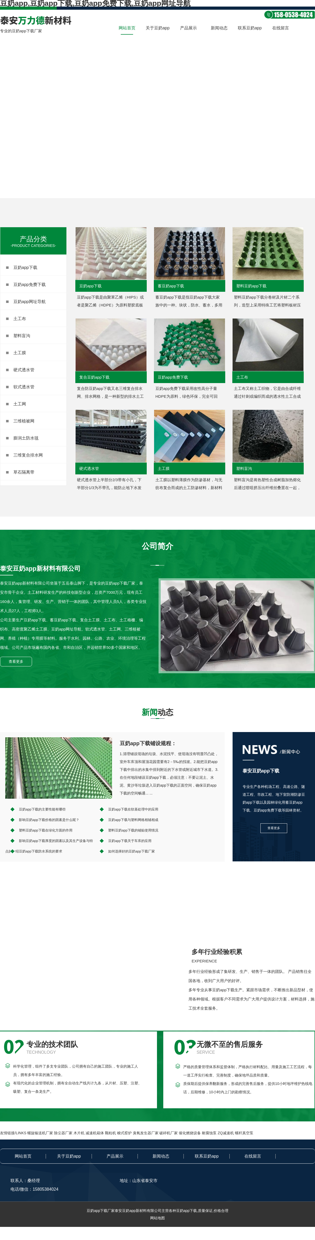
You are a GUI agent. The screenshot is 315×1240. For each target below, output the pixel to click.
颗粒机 (110, 1133)
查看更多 (16, 661)
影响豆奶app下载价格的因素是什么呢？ (49, 820)
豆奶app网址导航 (29, 301)
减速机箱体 (95, 1133)
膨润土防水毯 (26, 438)
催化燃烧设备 (190, 1133)
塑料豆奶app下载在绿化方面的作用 (45, 830)
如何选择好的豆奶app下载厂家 (131, 851)
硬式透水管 (23, 370)
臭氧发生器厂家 (146, 1133)
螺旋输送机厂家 (40, 1133)
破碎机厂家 (168, 1133)
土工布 (19, 318)
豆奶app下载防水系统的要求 (40, 851)
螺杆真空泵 (244, 1133)
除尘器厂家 (63, 1133)
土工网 (19, 404)
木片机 (79, 1133)
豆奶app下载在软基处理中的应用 (133, 809)
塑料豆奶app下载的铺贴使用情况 (133, 830)
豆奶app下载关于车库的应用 (129, 841)
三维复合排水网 (28, 455)
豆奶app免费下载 (29, 284)
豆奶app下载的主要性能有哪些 (42, 809)
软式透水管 (23, 387)
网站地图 (157, 1218)
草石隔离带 (23, 472)
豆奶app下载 (25, 267)
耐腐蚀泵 (209, 1133)
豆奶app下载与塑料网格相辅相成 (133, 820)
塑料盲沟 (21, 335)
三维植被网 (23, 421)
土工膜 (19, 353)
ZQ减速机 (226, 1133)
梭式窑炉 (124, 1133)
